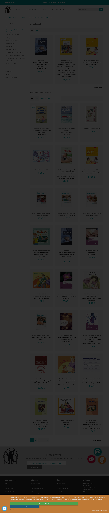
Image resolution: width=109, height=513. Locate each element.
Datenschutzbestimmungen (102, 510)
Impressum (94, 510)
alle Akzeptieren (44, 507)
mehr (93, 507)
